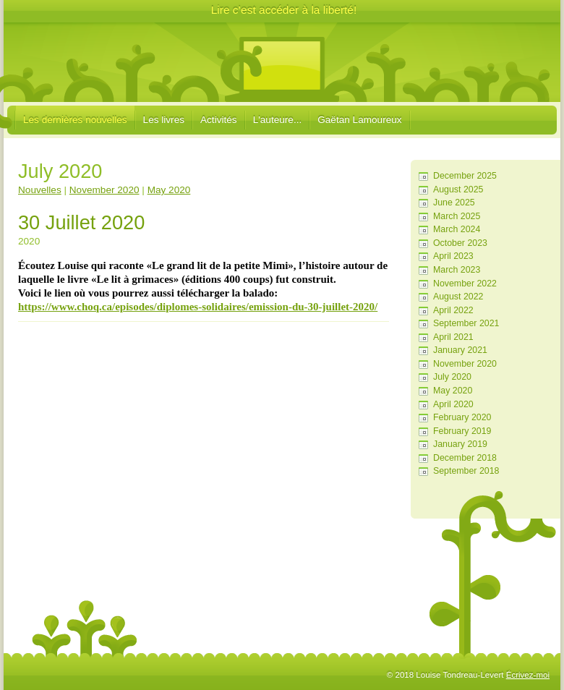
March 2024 (456, 229)
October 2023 (460, 243)
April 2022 (453, 310)
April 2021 (453, 337)
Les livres (163, 119)
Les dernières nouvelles (75, 119)
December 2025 (465, 176)
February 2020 (462, 417)
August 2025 (458, 189)
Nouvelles (39, 189)
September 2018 (466, 471)
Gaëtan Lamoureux (359, 119)
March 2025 (456, 216)
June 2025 (454, 202)
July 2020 (452, 377)
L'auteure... (277, 119)
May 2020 (452, 391)
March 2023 (456, 270)
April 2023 (453, 256)
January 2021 (460, 350)
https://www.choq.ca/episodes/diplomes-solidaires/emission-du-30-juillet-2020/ (197, 306)
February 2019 (462, 431)
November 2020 (465, 364)
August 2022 (458, 296)
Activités (218, 119)
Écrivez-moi (528, 674)
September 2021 (466, 323)
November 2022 (465, 283)
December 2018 (465, 458)
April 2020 (453, 404)
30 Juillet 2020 (81, 222)
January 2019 (460, 444)
